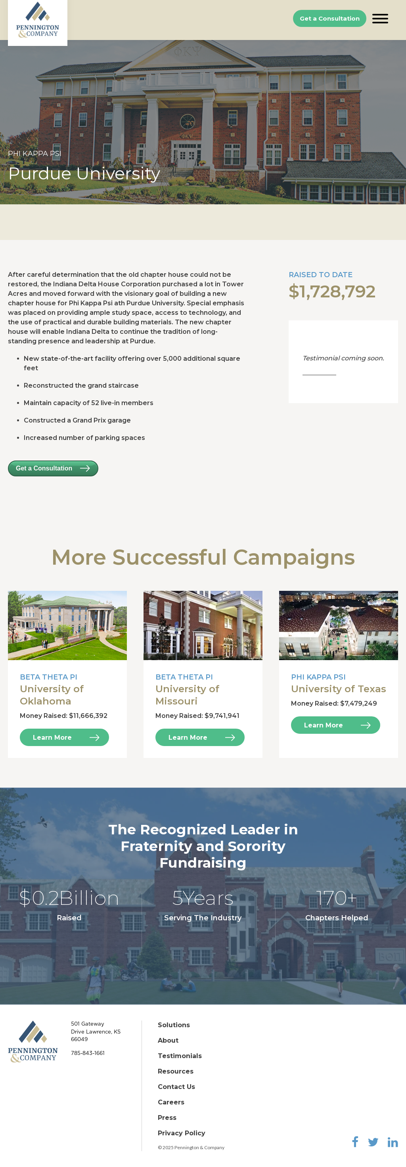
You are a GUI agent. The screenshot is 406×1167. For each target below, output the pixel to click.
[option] (203, 122)
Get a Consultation (330, 18)
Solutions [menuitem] (174, 1025)
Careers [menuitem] (171, 1102)
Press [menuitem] (167, 1117)
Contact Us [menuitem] (176, 1087)
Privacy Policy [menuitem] (181, 1133)
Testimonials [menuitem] (180, 1056)
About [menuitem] (168, 1040)
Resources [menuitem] (175, 1071)
